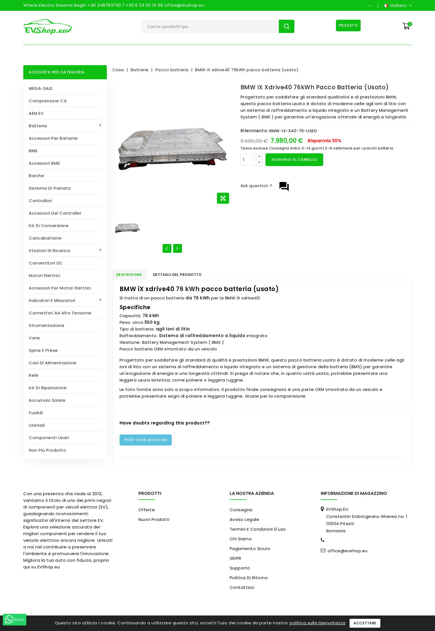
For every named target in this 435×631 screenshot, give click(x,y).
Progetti (347, 25)
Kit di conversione (49, 225)
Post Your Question (145, 441)
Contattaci (242, 589)
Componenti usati (49, 438)
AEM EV (36, 113)
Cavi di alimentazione (53, 363)
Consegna (241, 511)
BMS (33, 151)
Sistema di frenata (49, 188)
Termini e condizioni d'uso (258, 530)
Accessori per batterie (53, 138)
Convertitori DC (46, 263)
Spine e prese (43, 350)
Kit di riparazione (48, 388)
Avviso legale (244, 521)
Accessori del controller (55, 213)
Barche (36, 176)
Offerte (146, 511)
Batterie (38, 126)
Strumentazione (46, 325)
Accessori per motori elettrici (60, 288)
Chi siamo (241, 540)
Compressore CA (48, 101)
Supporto (240, 569)
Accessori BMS (44, 163)
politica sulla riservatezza (318, 623)
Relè (33, 375)
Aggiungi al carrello (294, 159)
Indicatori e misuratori (53, 300)
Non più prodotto (47, 450)
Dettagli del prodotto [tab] (185, 275)
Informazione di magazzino (354, 495)
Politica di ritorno (249, 579)
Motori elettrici (44, 275)
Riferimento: (254, 131)
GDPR (235, 560)
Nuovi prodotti (154, 521)
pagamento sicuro (250, 550)
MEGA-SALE (41, 88)
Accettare (364, 623)
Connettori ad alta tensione (60, 313)
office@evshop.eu (348, 552)
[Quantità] (247, 159)
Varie (34, 338)
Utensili (37, 425)
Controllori (40, 200)
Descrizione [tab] (132, 275)
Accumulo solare (47, 400)
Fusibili (36, 413)
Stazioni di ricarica (50, 250)
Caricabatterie (45, 238)
